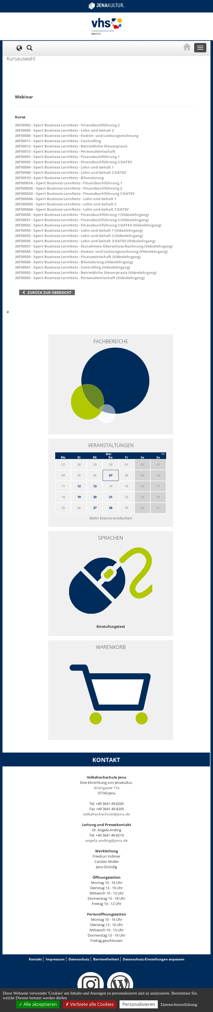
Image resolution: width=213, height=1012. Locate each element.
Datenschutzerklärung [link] (179, 1004)
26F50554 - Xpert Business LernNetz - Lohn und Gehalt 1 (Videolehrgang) (79, 230)
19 (79, 497)
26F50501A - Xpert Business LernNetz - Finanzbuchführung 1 (68, 182)
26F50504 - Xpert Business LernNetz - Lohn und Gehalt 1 (64, 167)
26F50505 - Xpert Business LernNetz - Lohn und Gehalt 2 (64, 130)
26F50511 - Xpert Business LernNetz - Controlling (58, 140)
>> (163, 454)
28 (110, 508)
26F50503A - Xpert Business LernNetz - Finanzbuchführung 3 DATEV (75, 193)
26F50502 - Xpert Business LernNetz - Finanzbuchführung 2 (67, 125)
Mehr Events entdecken (110, 518)
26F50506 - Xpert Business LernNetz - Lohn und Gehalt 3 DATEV (70, 172)
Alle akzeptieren (38, 1004)
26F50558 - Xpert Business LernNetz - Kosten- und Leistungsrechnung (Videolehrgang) (91, 251)
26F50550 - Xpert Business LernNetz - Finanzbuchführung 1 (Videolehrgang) (82, 214)
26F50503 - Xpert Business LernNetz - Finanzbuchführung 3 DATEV (73, 161)
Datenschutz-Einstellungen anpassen (153, 959)
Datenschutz (79, 959)
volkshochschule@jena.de (106, 814)
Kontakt (35, 959)
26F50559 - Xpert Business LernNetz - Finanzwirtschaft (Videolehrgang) (78, 256)
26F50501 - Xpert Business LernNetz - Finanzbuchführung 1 (67, 156)
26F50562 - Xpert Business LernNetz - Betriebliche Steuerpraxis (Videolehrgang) (85, 272)
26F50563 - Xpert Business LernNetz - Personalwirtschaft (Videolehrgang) (79, 277)
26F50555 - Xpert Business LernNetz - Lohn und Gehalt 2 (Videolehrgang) (79, 235)
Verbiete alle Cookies (89, 1004)
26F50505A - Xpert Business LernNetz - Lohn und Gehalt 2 (65, 204)
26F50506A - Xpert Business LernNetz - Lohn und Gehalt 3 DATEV (72, 209)
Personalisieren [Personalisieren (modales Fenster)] (138, 1004)
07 (110, 475)
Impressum (55, 959)
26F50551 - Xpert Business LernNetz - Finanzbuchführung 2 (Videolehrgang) (82, 219)
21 (110, 497)
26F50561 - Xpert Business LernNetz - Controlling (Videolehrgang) (72, 267)
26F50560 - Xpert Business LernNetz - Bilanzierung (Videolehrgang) (74, 261)
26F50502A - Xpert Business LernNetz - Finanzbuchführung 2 (68, 188)
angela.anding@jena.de (106, 840)
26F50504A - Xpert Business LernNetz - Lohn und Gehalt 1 (65, 198)
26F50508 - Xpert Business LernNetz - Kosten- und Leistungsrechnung (76, 135)
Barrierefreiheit (106, 959)
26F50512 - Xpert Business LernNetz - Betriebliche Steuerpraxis (71, 146)
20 (95, 497)
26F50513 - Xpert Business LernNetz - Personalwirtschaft (65, 151)
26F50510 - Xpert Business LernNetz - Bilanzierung (59, 177)
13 (95, 486)
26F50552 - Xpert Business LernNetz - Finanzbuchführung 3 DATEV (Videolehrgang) (88, 225)
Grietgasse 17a (107, 787)
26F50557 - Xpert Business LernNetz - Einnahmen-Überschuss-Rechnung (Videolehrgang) (94, 246)
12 (79, 486)
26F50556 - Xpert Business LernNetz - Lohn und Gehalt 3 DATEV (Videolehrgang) (85, 240)
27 (95, 508)
